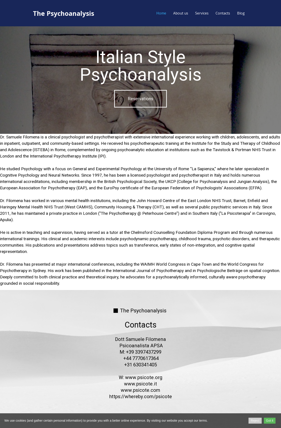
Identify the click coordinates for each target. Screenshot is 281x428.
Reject (255, 420)
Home (161, 13)
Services (202, 13)
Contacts (223, 13)
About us (180, 13)
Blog (241, 13)
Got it (269, 420)
